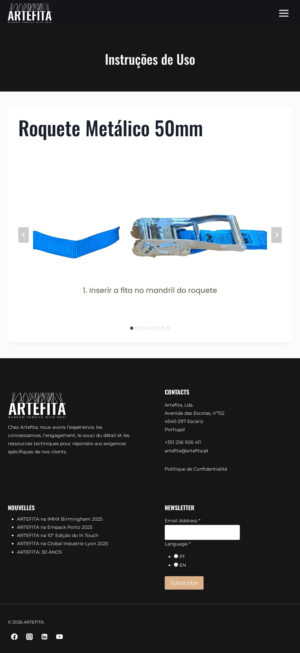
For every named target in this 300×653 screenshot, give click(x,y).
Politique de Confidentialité (196, 469)
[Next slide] (276, 235)
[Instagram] (29, 636)
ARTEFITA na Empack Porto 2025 (54, 527)
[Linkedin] (44, 636)
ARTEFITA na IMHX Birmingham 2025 (60, 519)
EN (182, 565)
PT (182, 557)
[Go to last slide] (23, 235)
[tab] (131, 328)
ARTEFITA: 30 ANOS (39, 552)
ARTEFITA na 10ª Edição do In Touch (57, 535)
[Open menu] (283, 13)
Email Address (182, 521)
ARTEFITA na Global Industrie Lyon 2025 (62, 543)
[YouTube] (59, 636)
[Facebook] (14, 636)
